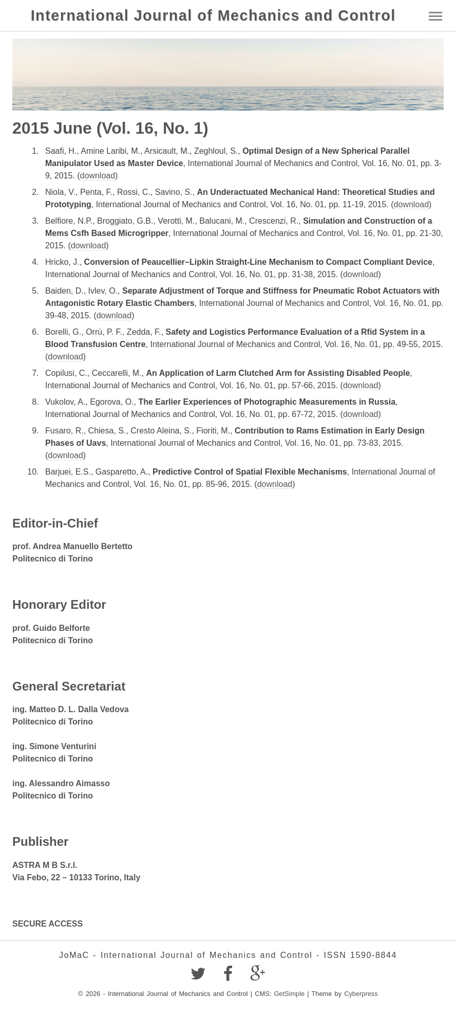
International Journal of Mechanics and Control (213, 15)
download (98, 175)
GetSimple (289, 994)
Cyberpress (360, 994)
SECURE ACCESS (47, 923)
